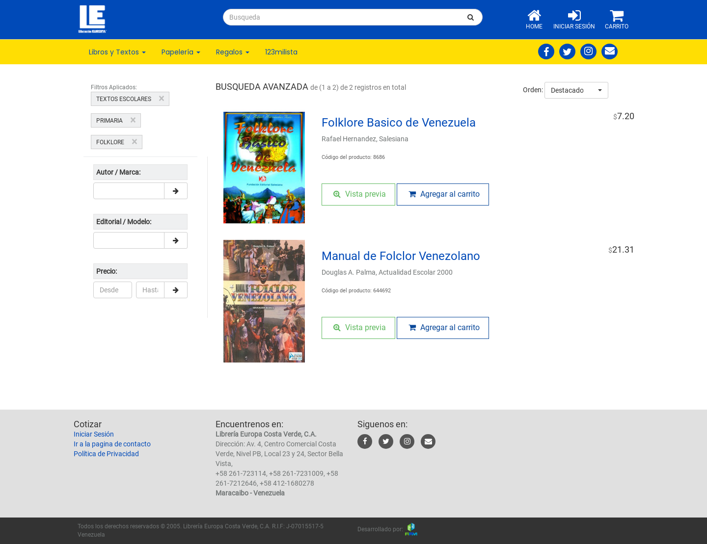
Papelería (181, 52)
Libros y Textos (117, 52)
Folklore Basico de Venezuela (399, 123)
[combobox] (576, 90)
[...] (341, 17)
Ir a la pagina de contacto (112, 444)
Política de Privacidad (106, 454)
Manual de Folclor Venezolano (401, 256)
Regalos (232, 52)
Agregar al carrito (444, 194)
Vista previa (359, 194)
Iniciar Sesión (94, 434)
